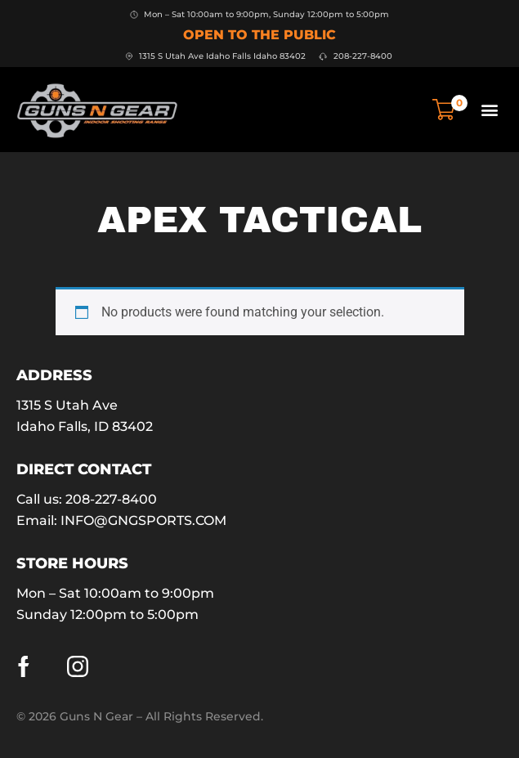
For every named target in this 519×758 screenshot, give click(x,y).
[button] (489, 109)
